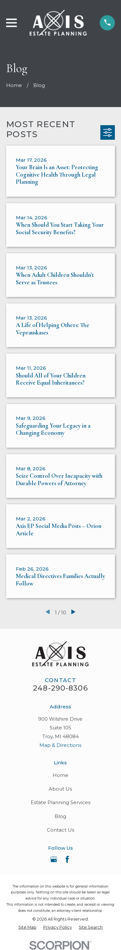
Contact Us (60, 830)
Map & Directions (60, 745)
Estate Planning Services (60, 802)
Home (60, 775)
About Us (60, 789)
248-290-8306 (60, 688)
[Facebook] (67, 859)
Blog (60, 816)
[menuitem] (27, 927)
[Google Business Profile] (53, 859)
